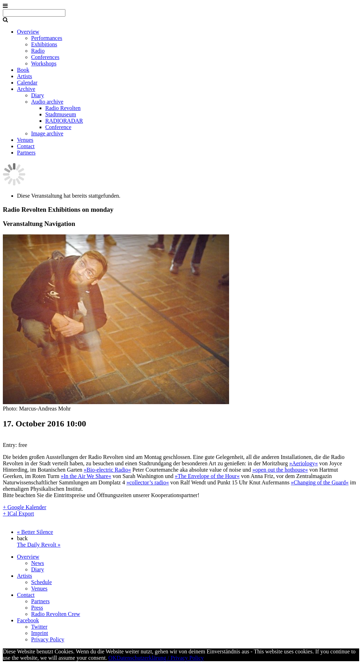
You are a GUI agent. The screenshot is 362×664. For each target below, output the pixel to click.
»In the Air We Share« (86, 476)
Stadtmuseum (60, 114)
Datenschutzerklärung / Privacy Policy (160, 658)
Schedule (41, 582)
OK (113, 658)
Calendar (27, 83)
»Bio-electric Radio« (107, 470)
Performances (46, 38)
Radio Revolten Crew (55, 614)
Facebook (28, 620)
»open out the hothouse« (280, 470)
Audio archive (47, 102)
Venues (25, 140)
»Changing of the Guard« (320, 482)
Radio (38, 51)
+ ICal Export (18, 514)
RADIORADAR (64, 121)
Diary (37, 95)
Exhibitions (44, 44)
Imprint (39, 633)
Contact (26, 146)
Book (23, 70)
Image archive (47, 133)
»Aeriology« (303, 463)
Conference (58, 127)
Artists (24, 76)
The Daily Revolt (38, 545)
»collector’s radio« (148, 482)
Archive (26, 89)
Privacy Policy (47, 639)
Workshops (44, 63)
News (37, 563)
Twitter (39, 627)
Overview (28, 32)
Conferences (45, 57)
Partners (26, 153)
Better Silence (35, 532)
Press (37, 608)
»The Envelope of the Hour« (207, 476)
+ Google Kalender (24, 507)
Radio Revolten (63, 108)
